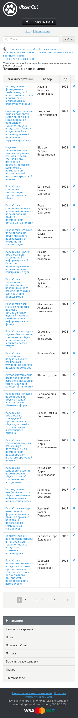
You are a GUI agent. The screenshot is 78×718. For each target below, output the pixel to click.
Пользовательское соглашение (32, 693)
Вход (29, 31)
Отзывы (11, 669)
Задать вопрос (15, 678)
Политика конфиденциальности (45, 695)
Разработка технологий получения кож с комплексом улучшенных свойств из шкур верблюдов (18, 360)
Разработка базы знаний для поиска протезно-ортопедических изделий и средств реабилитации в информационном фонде (17, 314)
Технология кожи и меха (20, 58)
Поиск (10, 637)
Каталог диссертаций (22, 49)
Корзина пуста (44, 21)
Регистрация (42, 31)
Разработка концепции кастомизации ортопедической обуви (16, 192)
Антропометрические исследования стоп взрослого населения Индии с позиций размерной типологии (19, 380)
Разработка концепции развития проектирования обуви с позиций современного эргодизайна (18, 475)
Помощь (11, 653)
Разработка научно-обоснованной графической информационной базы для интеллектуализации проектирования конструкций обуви (18, 262)
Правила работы (16, 645)
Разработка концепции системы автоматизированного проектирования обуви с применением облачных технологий (19, 213)
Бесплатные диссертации (22, 661)
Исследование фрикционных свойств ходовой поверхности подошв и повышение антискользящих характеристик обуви (19, 95)
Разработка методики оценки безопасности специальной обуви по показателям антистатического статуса (19, 338)
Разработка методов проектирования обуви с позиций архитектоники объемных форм (18, 399)
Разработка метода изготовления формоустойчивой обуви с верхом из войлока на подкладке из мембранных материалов (17, 518)
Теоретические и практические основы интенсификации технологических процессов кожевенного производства (19, 544)
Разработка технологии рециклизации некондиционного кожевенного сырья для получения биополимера (18, 287)
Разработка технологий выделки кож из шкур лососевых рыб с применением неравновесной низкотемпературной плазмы (18, 450)
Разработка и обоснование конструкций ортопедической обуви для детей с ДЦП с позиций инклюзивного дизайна (17, 423)
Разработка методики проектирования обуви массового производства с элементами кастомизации (19, 237)
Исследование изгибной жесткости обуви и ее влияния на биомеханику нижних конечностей (18, 495)
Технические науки (50, 49)
